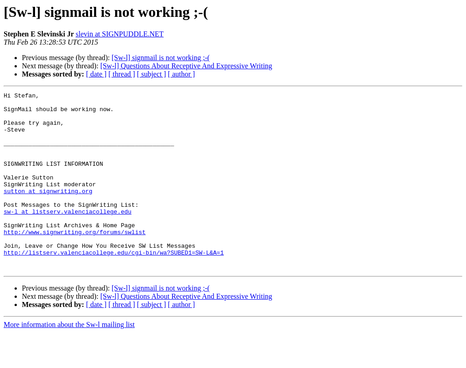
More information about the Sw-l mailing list (69, 360)
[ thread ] (121, 74)
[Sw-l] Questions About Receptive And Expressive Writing (186, 66)
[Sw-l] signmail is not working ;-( (160, 57)
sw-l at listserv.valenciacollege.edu (68, 236)
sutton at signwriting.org (48, 211)
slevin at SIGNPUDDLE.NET (119, 34)
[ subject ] (151, 74)
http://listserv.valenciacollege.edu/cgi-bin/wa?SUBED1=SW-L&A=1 (114, 285)
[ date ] (96, 74)
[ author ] (181, 74)
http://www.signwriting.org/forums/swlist (75, 260)
